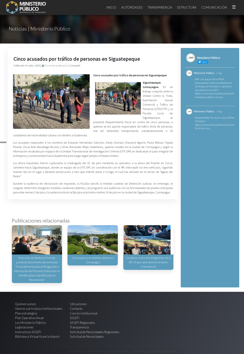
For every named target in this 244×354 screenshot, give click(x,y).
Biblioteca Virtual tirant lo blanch (37, 336)
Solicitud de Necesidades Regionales (94, 332)
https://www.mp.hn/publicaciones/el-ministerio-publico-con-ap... (214, 95)
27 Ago (219, 73)
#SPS (215, 90)
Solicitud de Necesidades (87, 336)
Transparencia (160, 7)
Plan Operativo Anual (29, 318)
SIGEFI (74, 318)
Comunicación (214, 7)
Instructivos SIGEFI (28, 332)
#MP (197, 79)
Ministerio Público (204, 72)
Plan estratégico (26, 313)
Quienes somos (25, 304)
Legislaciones (24, 327)
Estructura (186, 7)
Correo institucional (83, 313)
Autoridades (132, 7)
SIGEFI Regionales (82, 323)
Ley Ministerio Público (30, 323)
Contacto (76, 308)
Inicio (111, 7)
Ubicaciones (78, 304)
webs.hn (170, 351)
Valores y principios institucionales (38, 308)
